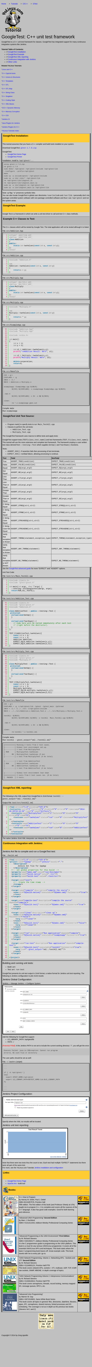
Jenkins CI (6, 119)
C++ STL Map (7, 89)
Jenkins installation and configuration (48, 1163)
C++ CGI (5, 115)
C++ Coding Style (8, 100)
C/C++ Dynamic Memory (11, 108)
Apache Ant (12, 1179)
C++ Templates (7, 81)
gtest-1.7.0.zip (28, 148)
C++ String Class (8, 92)
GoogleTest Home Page (17, 154)
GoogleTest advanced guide (20, 566)
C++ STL (5, 85)
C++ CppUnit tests (8, 73)
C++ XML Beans (8, 104)
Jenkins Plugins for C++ (10, 127)
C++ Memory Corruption (11, 111)
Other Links (12, 62)
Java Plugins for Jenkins (11, 123)
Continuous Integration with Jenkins (22, 59)
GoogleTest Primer (15, 157)
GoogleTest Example (16, 54)
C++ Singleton (7, 96)
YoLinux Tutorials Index (10, 131)
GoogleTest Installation (17, 52)
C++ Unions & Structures (11, 77)
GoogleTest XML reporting (18, 57)
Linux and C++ (7, 69)
